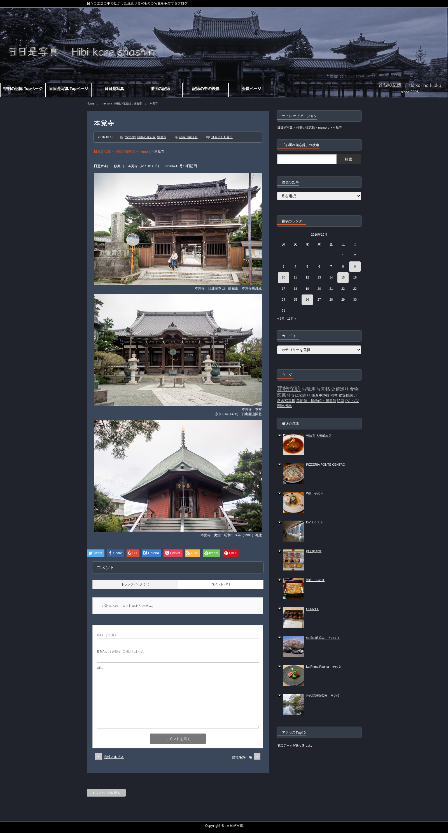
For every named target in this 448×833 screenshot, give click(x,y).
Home (90, 103)
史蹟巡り (340, 389)
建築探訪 (346, 395)
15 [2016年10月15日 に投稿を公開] (343, 277)
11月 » (291, 318)
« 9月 (280, 318)
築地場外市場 (242, 757)
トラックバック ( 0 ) (135, 584)
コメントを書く (222, 137)
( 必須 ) (106, 635)
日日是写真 (234, 825)
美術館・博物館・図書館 (316, 401)
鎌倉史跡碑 (320, 395)
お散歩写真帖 (316, 389)
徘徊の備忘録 (122, 103)
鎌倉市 (138, 103)
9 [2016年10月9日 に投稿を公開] (355, 266)
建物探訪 (289, 388)
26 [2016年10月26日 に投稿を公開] (307, 299)
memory (107, 103)
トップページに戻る (106, 793)
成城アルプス (114, 757)
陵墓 (340, 401)
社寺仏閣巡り (188, 137)
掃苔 (334, 395)
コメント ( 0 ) (220, 584)
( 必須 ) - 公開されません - (121, 651)
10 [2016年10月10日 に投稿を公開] (283, 277)
